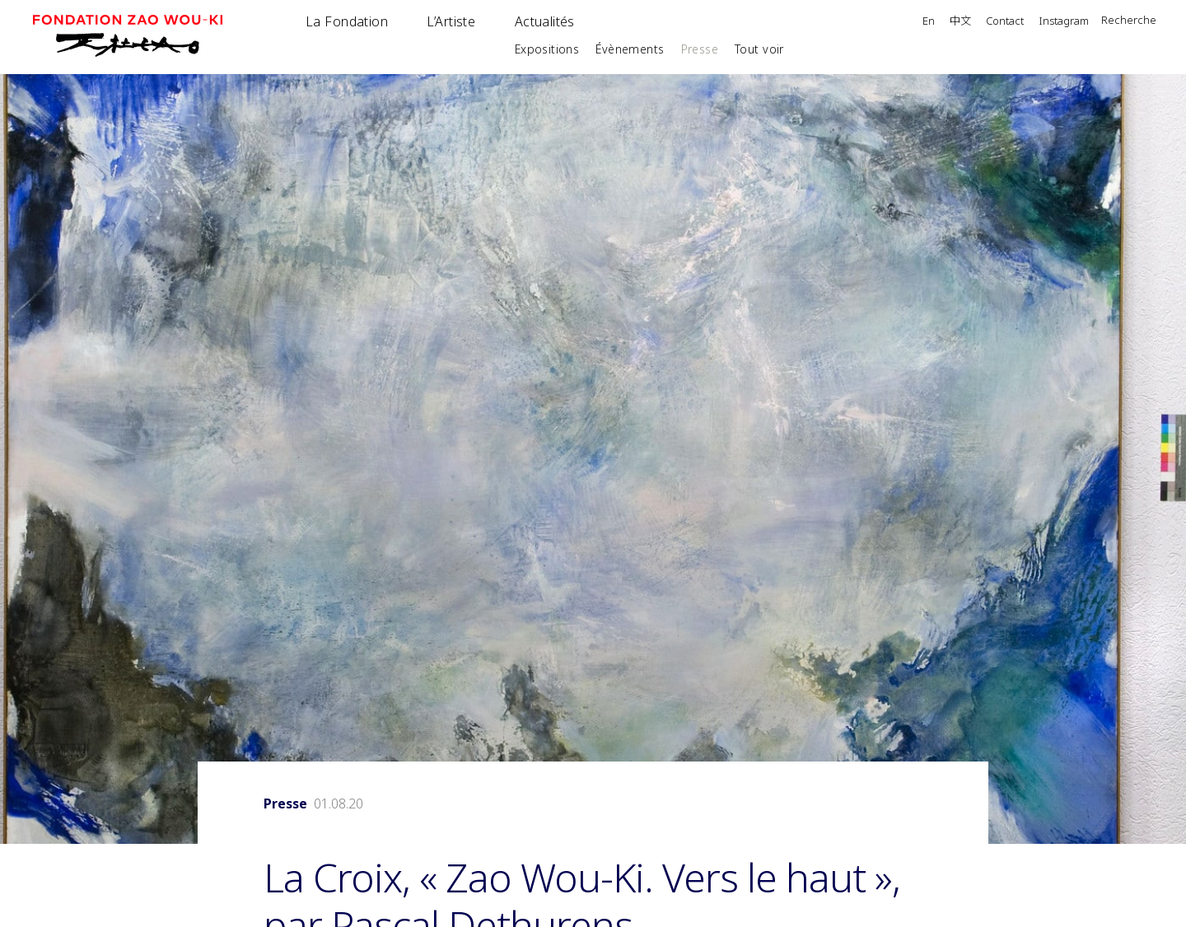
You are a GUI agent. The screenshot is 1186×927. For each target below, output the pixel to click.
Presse (700, 49)
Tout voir (759, 49)
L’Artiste (451, 21)
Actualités (545, 21)
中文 (960, 21)
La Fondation (347, 21)
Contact (1005, 22)
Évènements (629, 49)
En (928, 22)
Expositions (547, 49)
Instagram (1064, 22)
